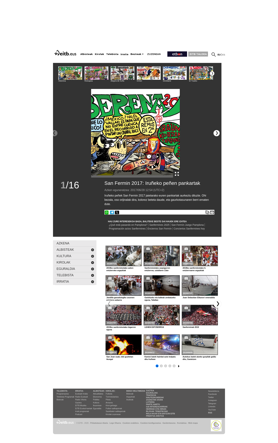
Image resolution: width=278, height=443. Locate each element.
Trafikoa (151, 395)
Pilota (108, 400)
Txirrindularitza (112, 397)
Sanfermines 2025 (159, 224)
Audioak (130, 400)
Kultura (96, 403)
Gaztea (78, 403)
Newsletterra (213, 391)
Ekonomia (97, 397)
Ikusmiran (97, 405)
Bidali (212, 212)
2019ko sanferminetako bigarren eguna (121, 328)
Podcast (78, 414)
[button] (212, 73)
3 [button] (165, 366)
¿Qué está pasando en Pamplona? (128, 224)
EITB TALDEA (198, 54)
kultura (75, 256)
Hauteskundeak (155, 397)
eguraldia (75, 269)
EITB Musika (80, 405)
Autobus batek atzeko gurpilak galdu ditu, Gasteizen (199, 358)
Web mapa (193, 423)
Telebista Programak (65, 397)
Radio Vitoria (80, 400)
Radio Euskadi (81, 397)
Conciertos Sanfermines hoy (189, 228)
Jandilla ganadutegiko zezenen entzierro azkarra (120, 298)
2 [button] (161, 366)
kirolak (75, 262)
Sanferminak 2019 (191, 327)
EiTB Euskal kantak (83, 408)
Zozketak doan (154, 400)
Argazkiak (130, 397)
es (223, 54)
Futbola (109, 394)
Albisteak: (99, 391)
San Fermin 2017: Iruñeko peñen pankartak (152, 183)
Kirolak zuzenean (113, 414)
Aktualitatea (98, 394)
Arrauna (109, 403)
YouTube (212, 410)
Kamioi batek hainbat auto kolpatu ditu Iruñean (160, 358)
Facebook (212, 394)
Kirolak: (110, 391)
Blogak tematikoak (157, 411)
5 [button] (174, 366)
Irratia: (79, 391)
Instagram (212, 400)
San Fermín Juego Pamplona (187, 224)
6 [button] (178, 365)
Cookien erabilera (131, 423)
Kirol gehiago (111, 405)
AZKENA (63, 243)
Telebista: (62, 391)
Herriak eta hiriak (156, 409)
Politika (96, 400)
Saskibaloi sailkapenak (115, 411)
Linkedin (211, 406)
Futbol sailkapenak (114, 408)
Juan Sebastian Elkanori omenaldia (199, 297)
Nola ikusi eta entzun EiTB (160, 414)
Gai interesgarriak (157, 407)
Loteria (150, 402)
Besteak (135, 54)
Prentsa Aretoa (155, 416)
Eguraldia (97, 408)
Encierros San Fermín (160, 228)
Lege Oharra (115, 423)
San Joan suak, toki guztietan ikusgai (119, 358)
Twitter (211, 397)
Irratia (75, 282)
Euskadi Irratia (81, 394)
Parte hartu (153, 404)
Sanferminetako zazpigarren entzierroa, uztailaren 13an (157, 269)
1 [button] (157, 366)
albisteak (75, 250)
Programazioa (63, 394)
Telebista (75, 275)
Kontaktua (182, 423)
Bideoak (60, 400)
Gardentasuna (169, 423)
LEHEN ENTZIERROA (154, 327)
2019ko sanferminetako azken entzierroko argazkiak (119, 269)
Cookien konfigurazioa (150, 423)
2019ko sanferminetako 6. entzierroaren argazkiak (194, 269)
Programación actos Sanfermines (127, 228)
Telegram (212, 403)
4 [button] (170, 366)
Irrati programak (82, 411)
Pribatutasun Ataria (99, 423)
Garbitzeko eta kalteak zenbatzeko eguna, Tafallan (160, 298)
